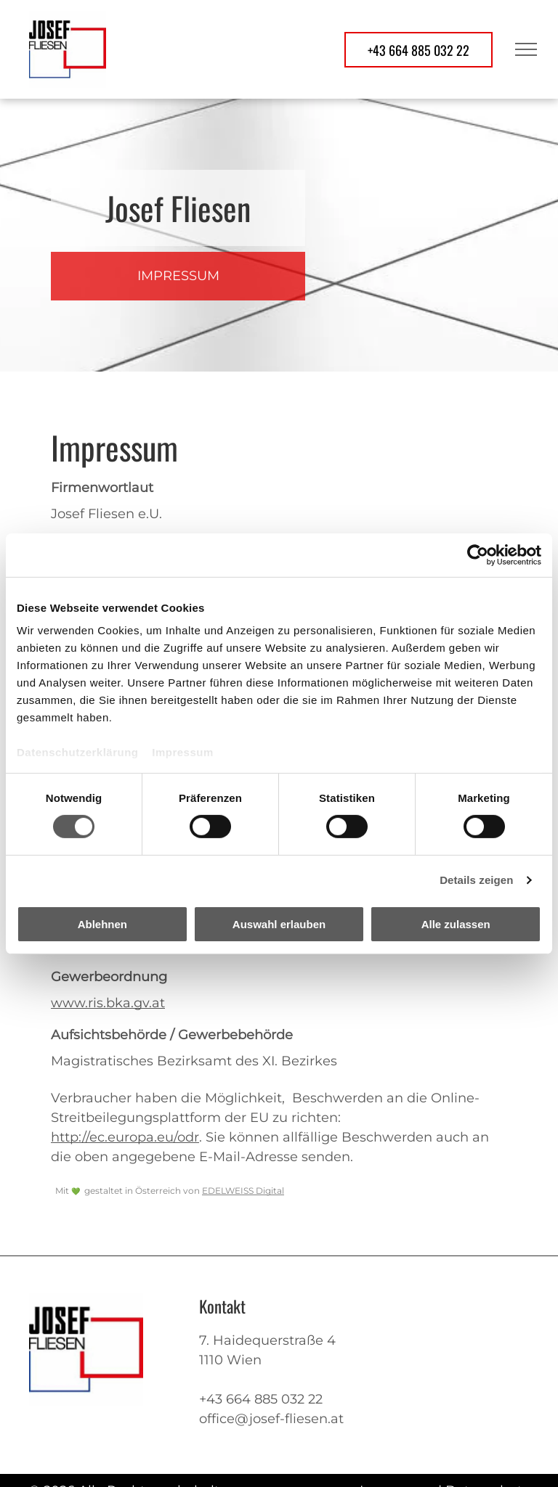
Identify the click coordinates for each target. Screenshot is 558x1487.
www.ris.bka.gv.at (108, 1003)
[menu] (526, 49)
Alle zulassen (455, 924)
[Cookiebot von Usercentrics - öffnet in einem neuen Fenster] (477, 554)
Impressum (183, 752)
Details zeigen (476, 880)
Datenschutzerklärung (78, 752)
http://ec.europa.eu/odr (125, 1137)
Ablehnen (102, 924)
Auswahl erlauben (279, 924)
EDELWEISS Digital (243, 1190)
